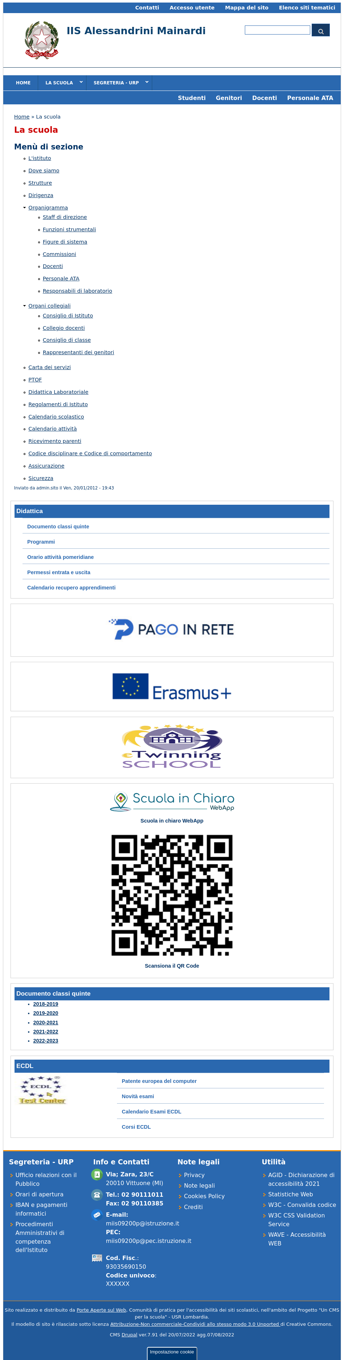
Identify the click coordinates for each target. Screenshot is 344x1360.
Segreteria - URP (117, 82)
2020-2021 (45, 1022)
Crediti (193, 1207)
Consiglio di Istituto (68, 316)
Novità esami (138, 1096)
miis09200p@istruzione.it (142, 1223)
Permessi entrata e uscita (58, 572)
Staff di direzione (65, 217)
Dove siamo (43, 170)
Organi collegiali (49, 306)
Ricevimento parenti (54, 441)
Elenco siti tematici (307, 8)
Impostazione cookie (172, 1302)
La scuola (60, 82)
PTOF (35, 380)
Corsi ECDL (136, 1127)
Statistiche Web (290, 1194)
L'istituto (39, 158)
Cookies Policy (204, 1196)
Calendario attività (52, 429)
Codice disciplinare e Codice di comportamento (90, 453)
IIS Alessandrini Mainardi (136, 30)
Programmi (41, 542)
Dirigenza (40, 195)
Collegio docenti (64, 328)
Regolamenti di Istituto (58, 404)
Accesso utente (192, 8)
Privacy (194, 1175)
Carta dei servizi (49, 367)
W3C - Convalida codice (302, 1204)
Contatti (147, 8)
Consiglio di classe (67, 340)
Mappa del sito (247, 8)
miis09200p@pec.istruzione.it (148, 1240)
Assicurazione (46, 466)
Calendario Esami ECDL (151, 1112)
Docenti (264, 98)
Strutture (40, 183)
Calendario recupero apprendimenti (71, 588)
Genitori (229, 98)
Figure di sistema (65, 242)
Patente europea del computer (159, 1081)
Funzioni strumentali (69, 229)
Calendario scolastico (56, 417)
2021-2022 (45, 1032)
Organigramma (48, 208)
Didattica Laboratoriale (58, 392)
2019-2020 (45, 1013)
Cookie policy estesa (35, 1339)
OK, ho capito (28, 1353)
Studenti (192, 98)
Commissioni (59, 254)
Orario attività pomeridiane (60, 557)
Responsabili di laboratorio (77, 291)
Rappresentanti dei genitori (78, 352)
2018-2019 (45, 1004)
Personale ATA (310, 98)
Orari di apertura (39, 1194)
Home (23, 82)
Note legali (199, 1185)
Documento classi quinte (58, 526)
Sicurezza (40, 478)
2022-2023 (45, 1041)
